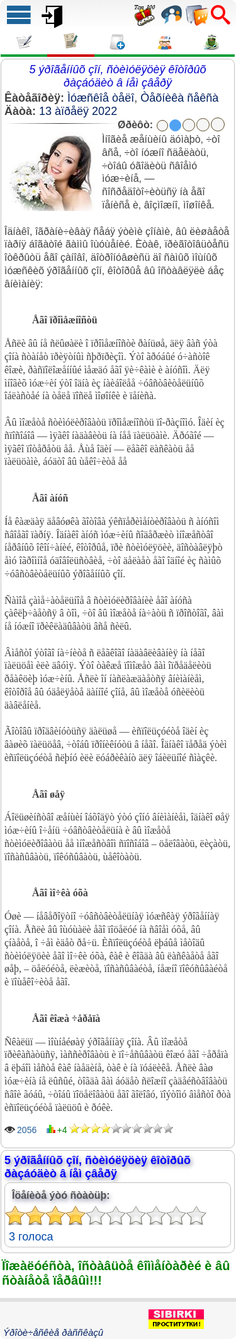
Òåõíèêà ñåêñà (179, 98)
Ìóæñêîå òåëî (100, 98)
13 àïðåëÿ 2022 (78, 111)
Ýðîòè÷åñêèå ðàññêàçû (53, 1332)
